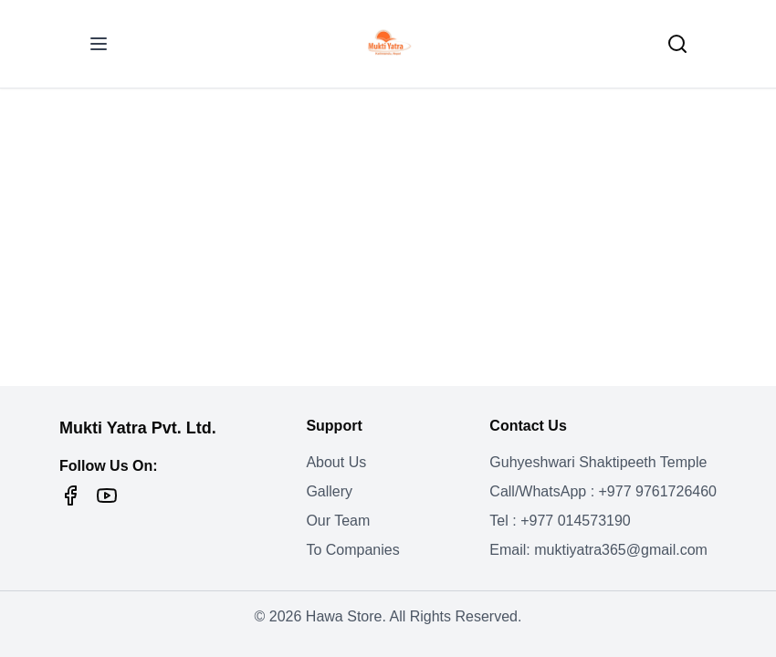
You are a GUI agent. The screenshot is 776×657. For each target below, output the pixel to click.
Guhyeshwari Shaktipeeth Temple (598, 462)
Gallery (329, 491)
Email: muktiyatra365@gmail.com (598, 550)
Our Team (338, 520)
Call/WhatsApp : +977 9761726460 (603, 491)
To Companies (352, 550)
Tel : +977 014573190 (559, 520)
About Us (336, 462)
